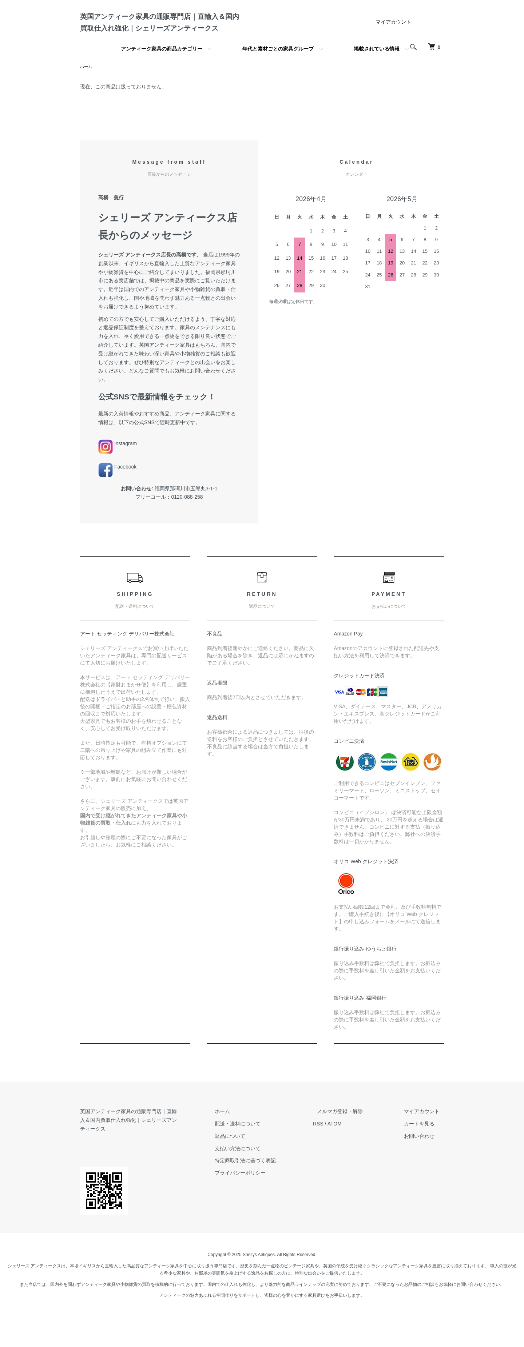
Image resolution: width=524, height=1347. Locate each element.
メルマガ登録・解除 (353, 1141)
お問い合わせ (423, 1165)
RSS (335, 1153)
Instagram (117, 473)
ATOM (351, 1153)
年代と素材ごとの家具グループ (278, 77)
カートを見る (423, 1153)
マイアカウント (393, 50)
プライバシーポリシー (261, 1202)
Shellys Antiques (259, 1275)
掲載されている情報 (377, 77)
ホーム (86, 95)
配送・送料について (259, 1153)
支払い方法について (259, 1178)
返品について (251, 1165)
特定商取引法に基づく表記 (266, 1190)
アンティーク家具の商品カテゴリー (161, 77)
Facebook (117, 496)
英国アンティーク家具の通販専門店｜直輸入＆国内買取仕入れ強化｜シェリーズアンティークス (161, 37)
